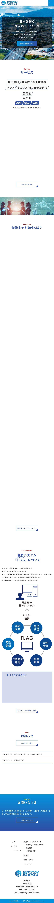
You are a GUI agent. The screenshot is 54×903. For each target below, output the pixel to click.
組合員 (26, 855)
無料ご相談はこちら (27, 44)
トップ (12, 842)
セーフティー (28, 864)
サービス (13, 846)
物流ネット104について (32, 842)
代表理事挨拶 (31, 851)
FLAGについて (15, 851)
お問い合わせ (28, 860)
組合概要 (29, 848)
